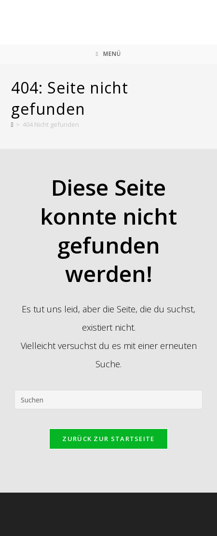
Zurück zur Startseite (108, 438)
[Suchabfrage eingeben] (108, 399)
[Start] (12, 124)
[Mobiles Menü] (108, 54)
